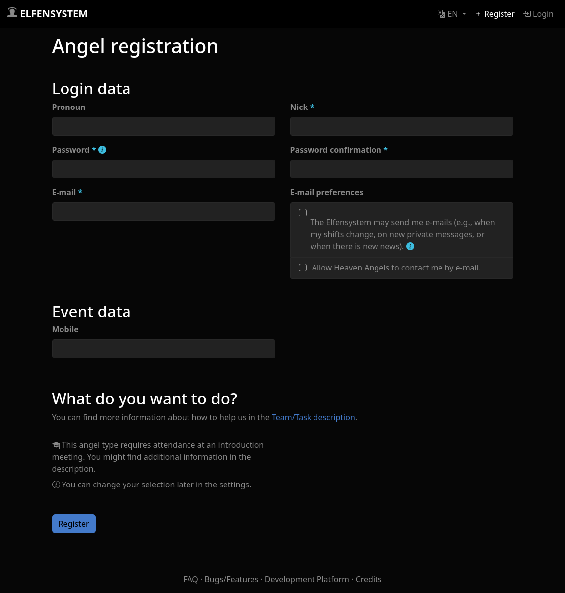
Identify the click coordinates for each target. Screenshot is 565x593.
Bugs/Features (231, 579)
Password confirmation (339, 149)
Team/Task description (313, 417)
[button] (452, 14)
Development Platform (307, 579)
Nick (302, 107)
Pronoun (69, 107)
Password (79, 149)
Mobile (65, 329)
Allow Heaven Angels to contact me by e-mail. (396, 267)
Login (538, 13)
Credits (369, 579)
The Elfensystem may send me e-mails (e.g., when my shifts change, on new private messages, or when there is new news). (403, 234)
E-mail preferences (327, 192)
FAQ (190, 579)
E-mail (67, 192)
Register (494, 13)
